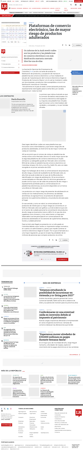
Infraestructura (33, 427)
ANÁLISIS (52, 8)
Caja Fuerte (33, 413)
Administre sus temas (8, 72)
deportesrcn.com (14, 449)
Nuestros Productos (60, 416)
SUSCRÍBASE (78, 1)
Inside (42, 427)
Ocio (42, 428)
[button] (24, 253)
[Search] (71, 5)
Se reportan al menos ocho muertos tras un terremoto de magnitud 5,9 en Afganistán (19, 380)
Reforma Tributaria (38, 12)
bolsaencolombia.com (60, 445)
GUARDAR (77, 45)
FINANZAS (13, 8)
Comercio (6, 316)
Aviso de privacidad (60, 420)
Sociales (20, 436)
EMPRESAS (25, 8)
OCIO (30, 8)
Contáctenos (58, 418)
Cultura (6, 294)
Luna (30, 12)
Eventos (43, 421)
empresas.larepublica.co (31, 445)
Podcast (20, 432)
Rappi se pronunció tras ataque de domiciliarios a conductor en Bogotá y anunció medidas (11, 321)
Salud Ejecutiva (45, 432)
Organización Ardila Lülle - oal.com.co (76, 446)
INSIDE (79, 8)
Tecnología (7, 286)
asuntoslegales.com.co (7, 445)
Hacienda (6, 305)
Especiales (32, 421)
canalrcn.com (38, 447)
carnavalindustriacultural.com (25, 447)
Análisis (42, 411)
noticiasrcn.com (56, 447)
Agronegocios (22, 411)
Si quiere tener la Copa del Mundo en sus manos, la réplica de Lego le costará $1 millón (11, 345)
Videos (31, 436)
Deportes (6, 340)
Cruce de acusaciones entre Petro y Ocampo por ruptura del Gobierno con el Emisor (11, 310)
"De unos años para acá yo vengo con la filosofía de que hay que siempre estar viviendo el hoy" (74, 380)
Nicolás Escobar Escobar (29, 65)
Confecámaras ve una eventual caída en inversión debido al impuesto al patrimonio (56, 315)
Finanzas (20, 423)
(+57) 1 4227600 (5, 419)
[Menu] (10, 8)
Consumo (20, 417)
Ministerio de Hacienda (73, 12)
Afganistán (16, 375)
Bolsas (15, 388)
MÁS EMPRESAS (73, 354)
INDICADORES (74, 8)
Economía (43, 417)
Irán (64, 12)
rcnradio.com (46, 447)
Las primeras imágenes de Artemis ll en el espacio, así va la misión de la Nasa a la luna (11, 298)
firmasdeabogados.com (46, 445)
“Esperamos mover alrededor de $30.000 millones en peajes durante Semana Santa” (57, 337)
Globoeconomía (45, 423)
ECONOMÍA (19, 8)
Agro (41, 375)
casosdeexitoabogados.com (8, 447)
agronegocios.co (19, 445)
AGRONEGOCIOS (45, 8)
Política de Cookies (60, 428)
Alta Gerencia (33, 411)
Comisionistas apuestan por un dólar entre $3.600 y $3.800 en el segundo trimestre (19, 393)
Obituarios (32, 428)
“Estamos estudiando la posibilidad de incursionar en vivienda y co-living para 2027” (56, 293)
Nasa (26, 12)
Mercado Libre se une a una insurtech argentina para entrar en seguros (77, 90)
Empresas (20, 421)
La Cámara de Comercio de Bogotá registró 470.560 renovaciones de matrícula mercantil (47, 393)
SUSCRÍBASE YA (62, 259)
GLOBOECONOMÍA (36, 8)
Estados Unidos (58, 12)
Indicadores (21, 427)
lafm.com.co (65, 447)
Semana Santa (48, 12)
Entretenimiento (72, 375)
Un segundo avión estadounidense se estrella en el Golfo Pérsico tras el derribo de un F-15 (11, 332)
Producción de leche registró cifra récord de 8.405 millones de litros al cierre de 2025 (47, 380)
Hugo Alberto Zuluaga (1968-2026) (11, 289)
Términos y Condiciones (61, 422)
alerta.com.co (4, 449)
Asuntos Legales (22, 413)
